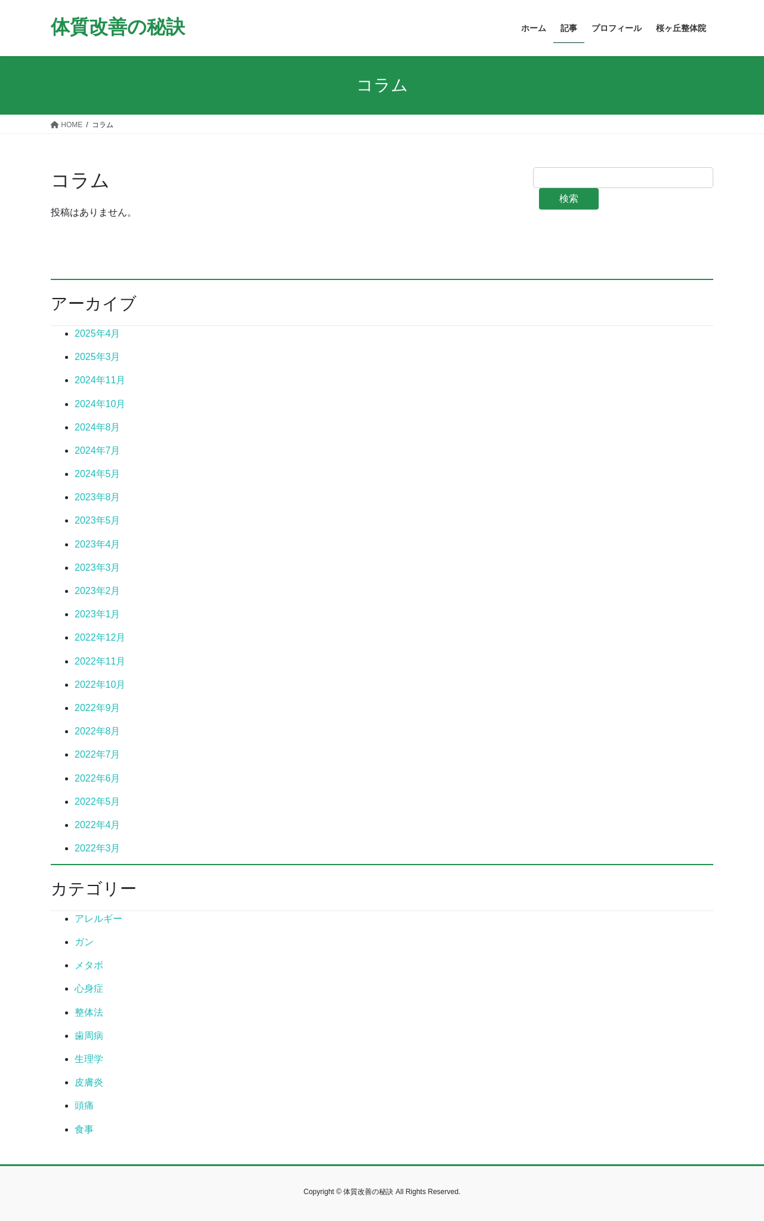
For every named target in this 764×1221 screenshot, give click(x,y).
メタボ (89, 965)
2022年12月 (100, 637)
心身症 (89, 988)
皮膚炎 (89, 1082)
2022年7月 (98, 754)
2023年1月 (98, 614)
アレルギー (98, 919)
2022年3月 (98, 848)
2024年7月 (98, 450)
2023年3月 (98, 567)
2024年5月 (98, 474)
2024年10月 (100, 404)
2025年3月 (98, 357)
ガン (84, 942)
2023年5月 (98, 520)
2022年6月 (98, 778)
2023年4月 (98, 544)
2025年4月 (98, 333)
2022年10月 (100, 684)
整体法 (89, 1012)
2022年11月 (100, 661)
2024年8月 (98, 427)
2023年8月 (98, 497)
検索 (568, 198)
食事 (84, 1129)
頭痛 (84, 1105)
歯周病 (89, 1036)
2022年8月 (98, 731)
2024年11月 (100, 380)
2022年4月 (98, 825)
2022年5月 (98, 801)
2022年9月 (98, 708)
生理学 (89, 1059)
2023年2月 (98, 591)
